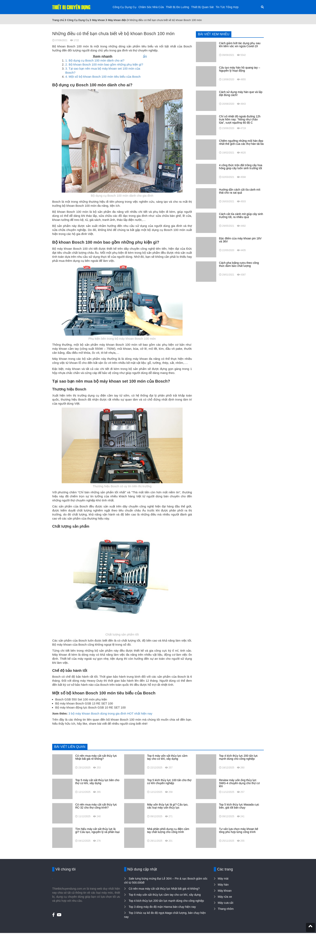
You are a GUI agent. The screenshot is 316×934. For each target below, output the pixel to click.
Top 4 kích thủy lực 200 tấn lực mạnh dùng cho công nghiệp (166, 900)
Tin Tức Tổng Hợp (227, 7)
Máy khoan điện (117, 20)
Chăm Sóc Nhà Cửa (151, 7)
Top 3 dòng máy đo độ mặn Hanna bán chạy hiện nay (162, 906)
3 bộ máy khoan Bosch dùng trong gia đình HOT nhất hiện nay (110, 713)
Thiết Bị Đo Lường (177, 7)
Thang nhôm (226, 908)
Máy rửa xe (225, 896)
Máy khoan (98, 20)
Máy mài (223, 878)
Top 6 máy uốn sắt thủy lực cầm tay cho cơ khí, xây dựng (164, 894)
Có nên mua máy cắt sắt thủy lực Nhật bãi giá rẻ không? (164, 888)
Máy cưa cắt (225, 902)
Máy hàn (223, 884)
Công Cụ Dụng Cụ (124, 7)
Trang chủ (58, 20)
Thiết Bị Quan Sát (202, 7)
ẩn (145, 56)
